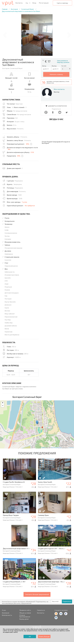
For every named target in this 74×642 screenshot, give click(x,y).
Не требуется (30, 205)
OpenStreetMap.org (56, 447)
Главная (4, 9)
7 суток (24, 202)
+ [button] (2, 403)
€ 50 (32, 152)
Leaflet (43, 447)
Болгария (14, 9)
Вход (34, 3)
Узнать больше (44, 636)
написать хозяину (56, 74)
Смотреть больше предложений (37, 594)
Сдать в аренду (62, 3)
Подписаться (67, 601)
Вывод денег (24, 619)
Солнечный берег (27, 9)
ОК (30, 636)
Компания (5, 613)
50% (27, 144)
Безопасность (7, 615)
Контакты (19, 3)
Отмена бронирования (24, 615)
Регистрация (43, 3)
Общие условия (25, 613)
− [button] (2, 405)
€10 (9, 149)
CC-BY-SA (71, 447)
